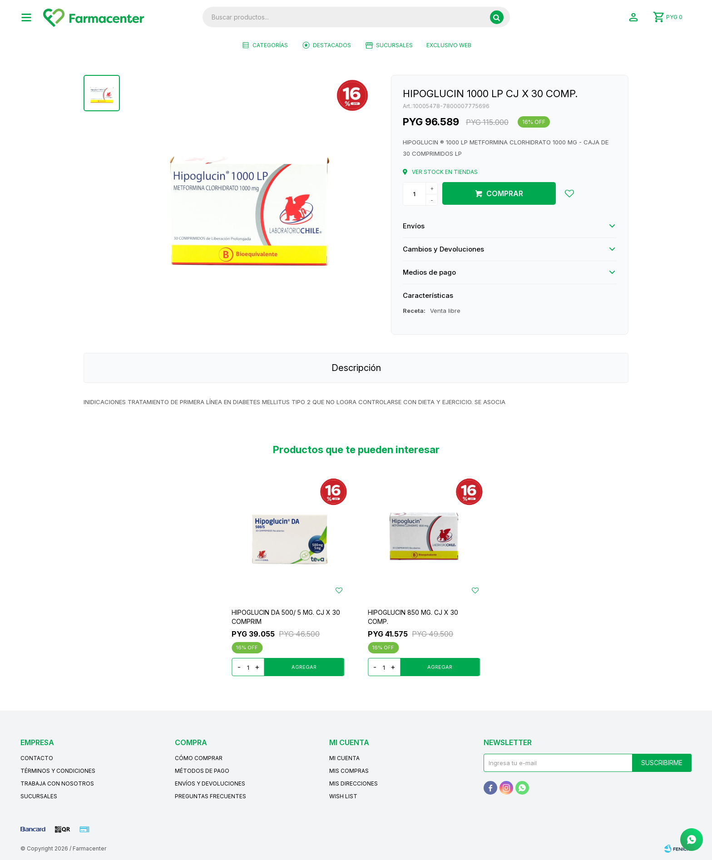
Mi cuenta (344, 758)
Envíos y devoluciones (210, 783)
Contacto (36, 758)
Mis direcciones (353, 783)
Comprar (504, 193)
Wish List (343, 796)
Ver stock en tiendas (445, 171)
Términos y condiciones (57, 770)
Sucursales (394, 45)
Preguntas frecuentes (210, 796)
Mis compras (349, 770)
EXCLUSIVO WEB (448, 45)
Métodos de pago (202, 770)
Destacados (332, 45)
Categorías (270, 45)
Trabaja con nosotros (57, 783)
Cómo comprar (198, 758)
